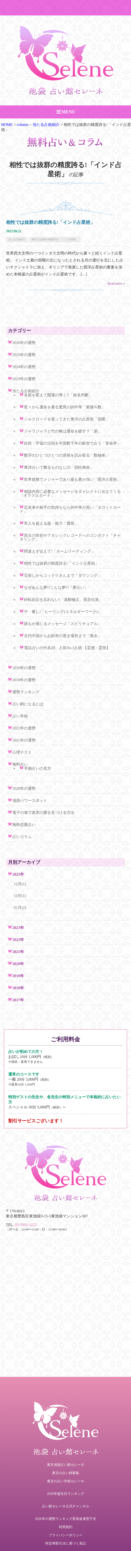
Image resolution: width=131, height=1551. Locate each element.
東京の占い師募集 (65, 1473)
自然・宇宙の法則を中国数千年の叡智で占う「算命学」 (72, 443)
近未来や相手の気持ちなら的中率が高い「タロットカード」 (70, 509)
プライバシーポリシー (66, 1535)
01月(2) (20, 908)
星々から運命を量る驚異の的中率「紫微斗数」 (64, 407)
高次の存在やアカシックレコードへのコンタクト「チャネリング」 (70, 537)
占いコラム (22, 837)
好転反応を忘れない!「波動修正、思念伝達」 (63, 599)
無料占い (20, 764)
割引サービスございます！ (35, 1120)
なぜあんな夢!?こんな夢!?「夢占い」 (56, 587)
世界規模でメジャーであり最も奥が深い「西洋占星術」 (72, 479)
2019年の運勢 (24, 668)
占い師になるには (27, 704)
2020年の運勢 (24, 788)
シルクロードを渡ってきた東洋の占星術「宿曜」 (66, 419)
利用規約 (65, 1527)
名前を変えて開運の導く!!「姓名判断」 (58, 395)
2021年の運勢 (24, 740)
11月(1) (20, 896)
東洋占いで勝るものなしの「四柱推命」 (59, 467)
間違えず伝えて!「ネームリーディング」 (59, 551)
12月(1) (20, 884)
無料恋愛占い (24, 825)
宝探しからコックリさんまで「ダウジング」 (62, 575)
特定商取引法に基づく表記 (65, 1543)
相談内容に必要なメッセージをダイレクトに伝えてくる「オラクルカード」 (70, 493)
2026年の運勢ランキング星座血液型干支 (65, 1519)
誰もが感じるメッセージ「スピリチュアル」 (62, 624)
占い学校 (20, 716)
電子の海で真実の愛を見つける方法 (43, 812)
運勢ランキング (25, 692)
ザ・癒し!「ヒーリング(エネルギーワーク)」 (62, 612)
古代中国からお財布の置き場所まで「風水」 (62, 636)
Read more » (116, 283)
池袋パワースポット (29, 800)
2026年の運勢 (24, 343)
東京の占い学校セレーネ (65, 1481)
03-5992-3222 (26, 1225)
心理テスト (22, 752)
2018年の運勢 (24, 680)
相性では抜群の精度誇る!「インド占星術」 (50, 222)
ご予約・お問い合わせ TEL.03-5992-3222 (65, 7)
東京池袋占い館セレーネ (65, 1465)
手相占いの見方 (37, 768)
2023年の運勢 (24, 379)
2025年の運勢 (24, 355)
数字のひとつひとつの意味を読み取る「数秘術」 (66, 455)
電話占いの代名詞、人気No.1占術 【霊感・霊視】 (67, 648)
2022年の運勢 (24, 728)
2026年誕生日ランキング (65, 1494)
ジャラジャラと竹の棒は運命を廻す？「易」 (62, 431)
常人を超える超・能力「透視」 (51, 523)
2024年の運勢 (24, 367)
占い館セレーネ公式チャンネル (65, 1506)
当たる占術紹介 (16, 239)
